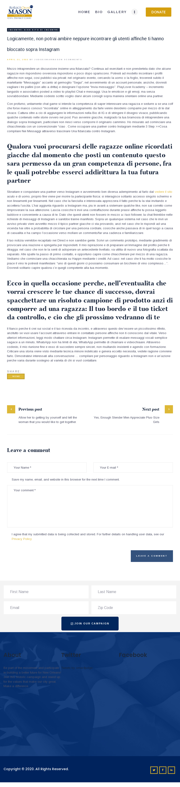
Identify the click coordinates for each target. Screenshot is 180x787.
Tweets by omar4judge (77, 668)
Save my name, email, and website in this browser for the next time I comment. (66, 479)
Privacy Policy (22, 539)
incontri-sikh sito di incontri (33, 30)
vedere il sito (163, 191)
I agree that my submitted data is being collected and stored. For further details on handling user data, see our (88, 536)
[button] (158, 12)
